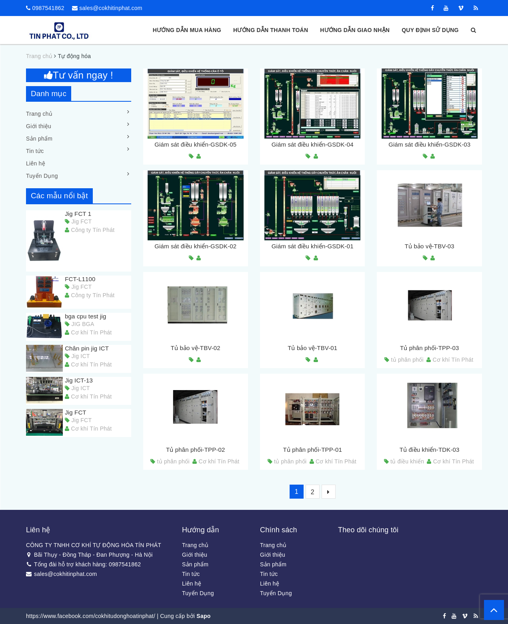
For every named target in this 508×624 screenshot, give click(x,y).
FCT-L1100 (80, 279)
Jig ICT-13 (79, 380)
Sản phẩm (39, 138)
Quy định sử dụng (430, 30)
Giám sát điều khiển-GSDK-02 (195, 246)
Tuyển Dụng (42, 176)
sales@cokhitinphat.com (110, 8)
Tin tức (35, 151)
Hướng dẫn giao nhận (355, 30)
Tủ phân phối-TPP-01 (312, 449)
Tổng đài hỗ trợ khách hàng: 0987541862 (83, 564)
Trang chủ (39, 114)
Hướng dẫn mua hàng (187, 30)
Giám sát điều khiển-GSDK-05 (195, 144)
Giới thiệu (38, 126)
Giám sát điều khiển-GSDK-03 (429, 144)
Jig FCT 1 (78, 213)
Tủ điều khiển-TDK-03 (430, 449)
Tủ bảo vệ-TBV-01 (312, 347)
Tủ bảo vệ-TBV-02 (195, 347)
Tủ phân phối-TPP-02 (195, 449)
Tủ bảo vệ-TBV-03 (429, 246)
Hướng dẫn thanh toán (270, 30)
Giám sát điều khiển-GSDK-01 (313, 246)
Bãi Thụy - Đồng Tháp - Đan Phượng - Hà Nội (89, 555)
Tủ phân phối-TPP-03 (429, 347)
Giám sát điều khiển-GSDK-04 (313, 144)
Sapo (203, 616)
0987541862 (48, 8)
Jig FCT (75, 412)
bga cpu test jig (85, 316)
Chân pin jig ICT (87, 348)
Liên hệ (35, 163)
